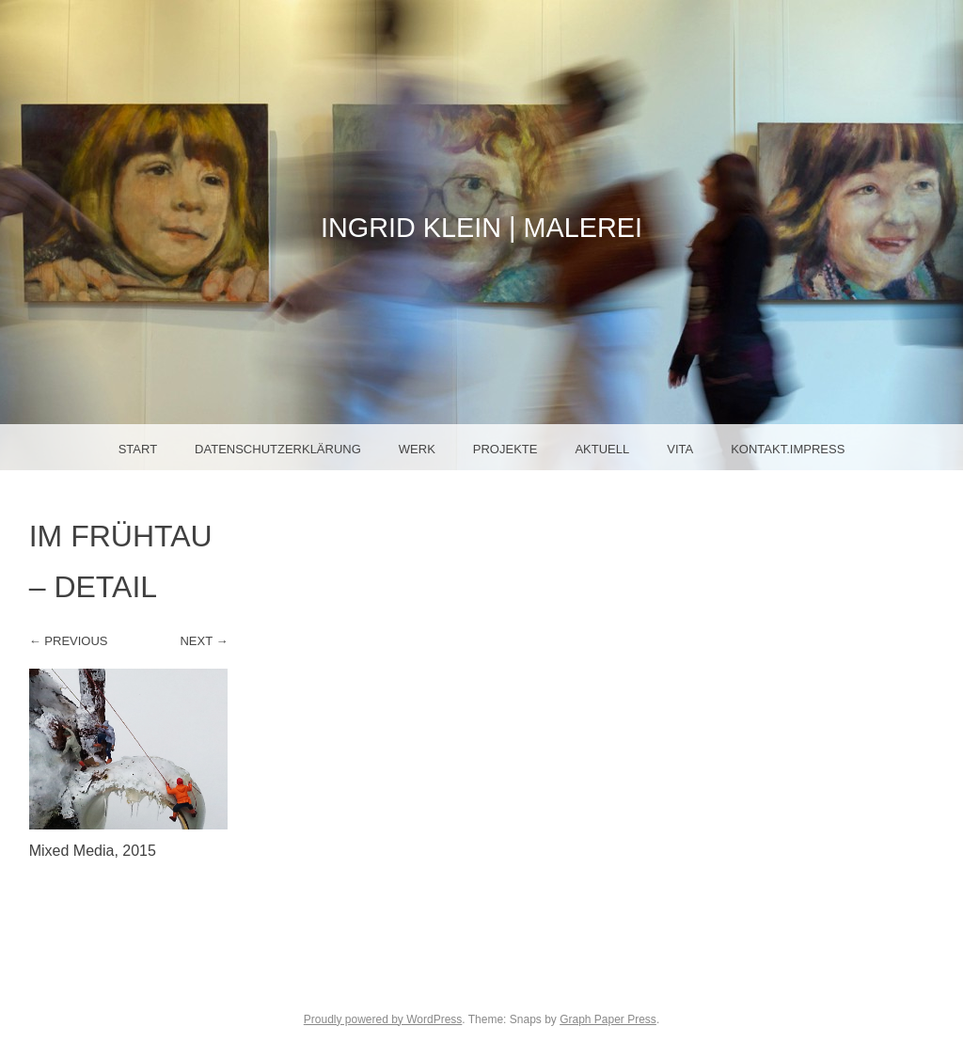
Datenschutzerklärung (278, 449)
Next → (204, 641)
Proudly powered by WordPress (383, 1019)
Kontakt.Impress (788, 449)
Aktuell (602, 449)
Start (137, 449)
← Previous (68, 641)
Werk (417, 449)
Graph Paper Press (608, 1019)
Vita (680, 449)
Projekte (505, 449)
